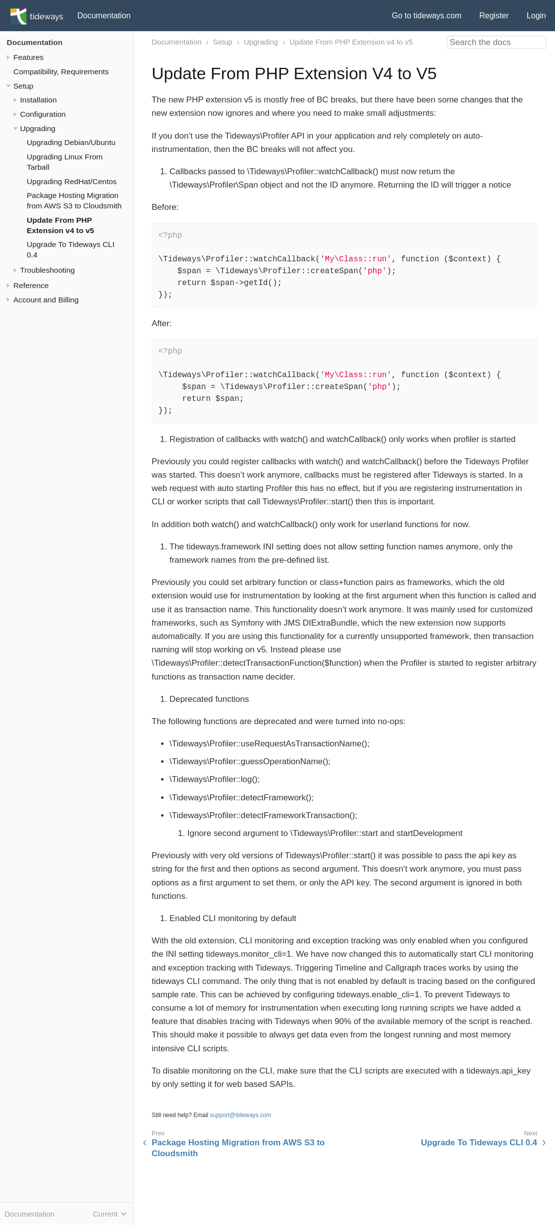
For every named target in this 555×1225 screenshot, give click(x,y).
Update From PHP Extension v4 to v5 (351, 42)
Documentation (104, 15)
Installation (38, 100)
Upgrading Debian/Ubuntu (71, 142)
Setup (23, 86)
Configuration (43, 114)
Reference (31, 285)
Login (536, 15)
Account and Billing (46, 299)
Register (494, 15)
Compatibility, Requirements (61, 71)
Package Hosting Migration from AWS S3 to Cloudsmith (238, 1148)
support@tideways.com (241, 1115)
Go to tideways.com (427, 15)
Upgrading (38, 128)
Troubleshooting (47, 270)
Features (28, 57)
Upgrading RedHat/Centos (72, 181)
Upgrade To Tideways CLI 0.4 (479, 1142)
